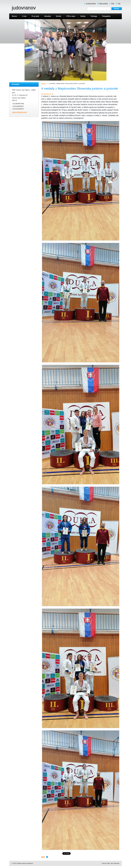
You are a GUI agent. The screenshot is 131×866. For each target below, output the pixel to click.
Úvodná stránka (91, 3)
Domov (43, 83)
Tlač (119, 3)
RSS (112, 3)
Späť (43, 857)
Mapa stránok (103, 3)
